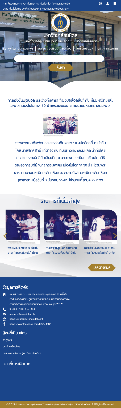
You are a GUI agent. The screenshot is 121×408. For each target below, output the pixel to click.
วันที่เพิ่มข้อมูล (84, 48)
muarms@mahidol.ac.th (22, 314)
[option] (22, 235)
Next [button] (115, 235)
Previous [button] (5, 235)
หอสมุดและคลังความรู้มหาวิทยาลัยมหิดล (22, 353)
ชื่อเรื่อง (53, 48)
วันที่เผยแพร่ (25, 48)
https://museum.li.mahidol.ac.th (27, 319)
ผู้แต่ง (41, 48)
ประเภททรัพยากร (108, 48)
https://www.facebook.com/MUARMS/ (30, 324)
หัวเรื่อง (66, 48)
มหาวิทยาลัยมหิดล (11, 346)
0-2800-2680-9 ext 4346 (23, 309)
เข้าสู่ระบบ (7, 340)
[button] (100, 3)
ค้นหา (60, 67)
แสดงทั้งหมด (102, 267)
